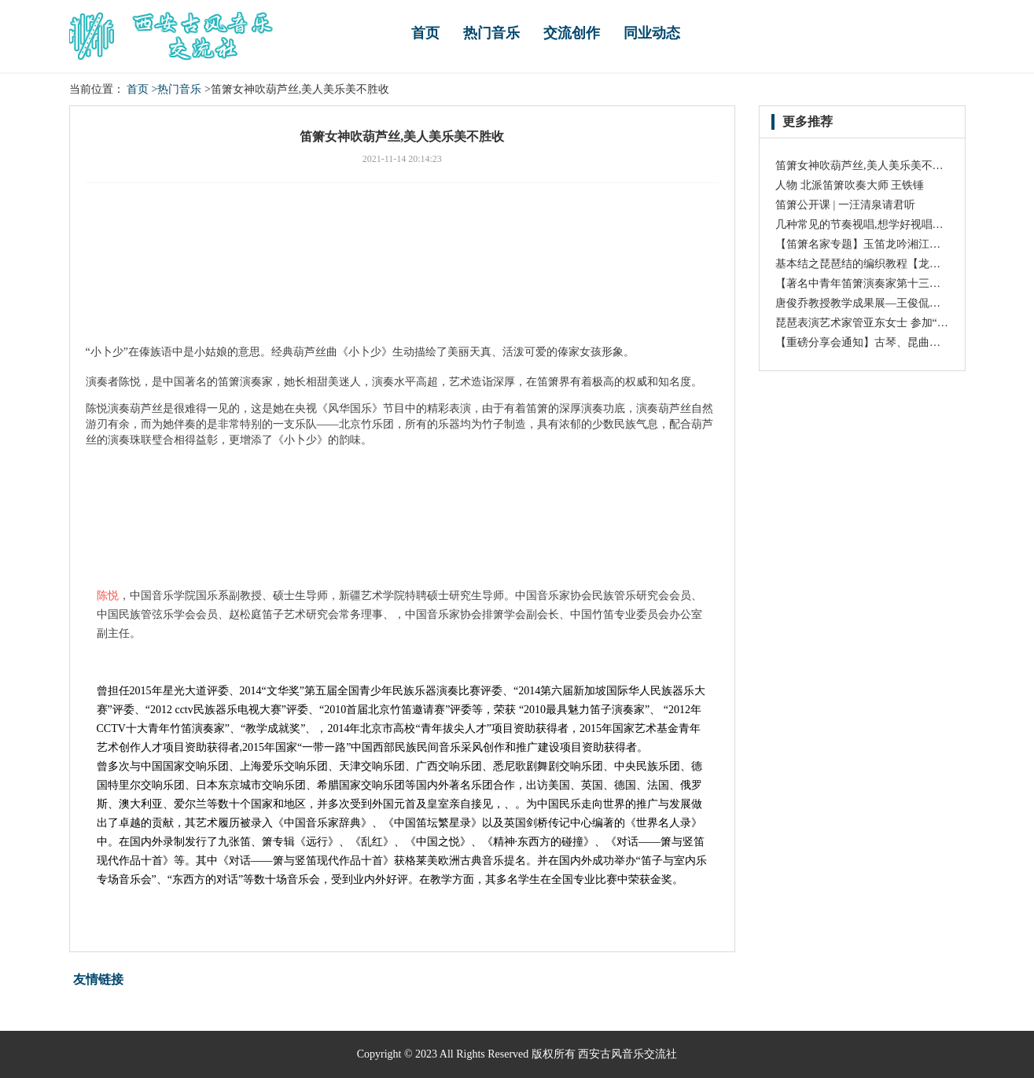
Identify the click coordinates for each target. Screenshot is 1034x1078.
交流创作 (571, 33)
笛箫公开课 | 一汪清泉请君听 (845, 205)
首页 (425, 33)
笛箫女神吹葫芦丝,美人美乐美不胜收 (865, 165)
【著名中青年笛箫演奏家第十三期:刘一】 (876, 283)
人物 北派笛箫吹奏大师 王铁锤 (849, 185)
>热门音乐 (177, 89)
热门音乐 (491, 33)
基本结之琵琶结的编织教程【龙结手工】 (874, 264)
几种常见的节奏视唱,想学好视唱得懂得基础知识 (892, 224)
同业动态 (652, 33)
